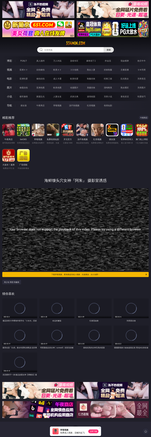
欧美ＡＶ (57, 69)
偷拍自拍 (40, 78)
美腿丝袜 (91, 87)
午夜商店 (40, 105)
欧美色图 (57, 87)
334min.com (75, 43)
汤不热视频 (74, 105)
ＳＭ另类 (141, 69)
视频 (9, 69)
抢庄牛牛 (141, 60)
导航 (9, 105)
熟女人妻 (91, 69)
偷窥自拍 (24, 87)
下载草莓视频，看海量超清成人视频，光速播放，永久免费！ (99, 274)
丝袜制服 (108, 69)
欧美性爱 (74, 78)
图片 (9, 87)
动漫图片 (74, 87)
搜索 (109, 49)
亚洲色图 (40, 87)
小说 (9, 96)
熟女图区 (125, 87)
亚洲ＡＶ (24, 69)
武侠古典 (74, 96)
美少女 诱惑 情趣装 (11, 282)
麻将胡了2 (91, 60)
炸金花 (108, 60)
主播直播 (125, 69)
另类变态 (141, 78)
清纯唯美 (108, 87)
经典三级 (108, 78)
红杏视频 (91, 105)
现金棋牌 (125, 60)
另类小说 (108, 96)
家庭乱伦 (40, 96)
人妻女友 (57, 96)
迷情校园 (91, 96)
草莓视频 (57, 105)
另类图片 (141, 87)
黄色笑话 (125, 96)
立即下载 (93, 431)
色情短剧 (108, 105)
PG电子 (23, 60)
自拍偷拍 (40, 69)
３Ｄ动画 (74, 69)
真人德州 (40, 60)
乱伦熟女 (125, 78)
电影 (9, 78)
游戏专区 (74, 60)
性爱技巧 (141, 96)
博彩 (9, 60)
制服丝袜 (91, 78)
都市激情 (24, 96)
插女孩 (24, 105)
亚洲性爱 (24, 78)
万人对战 (57, 60)
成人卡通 (57, 78)
